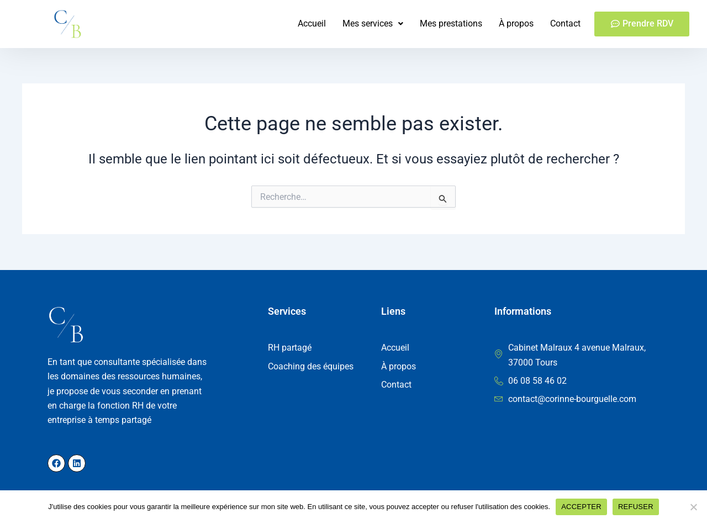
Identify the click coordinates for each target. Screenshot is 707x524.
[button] (372, 23)
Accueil (312, 23)
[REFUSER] (693, 506)
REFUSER (635, 506)
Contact (565, 23)
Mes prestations (451, 23)
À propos (516, 23)
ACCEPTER (581, 506)
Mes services (372, 23)
